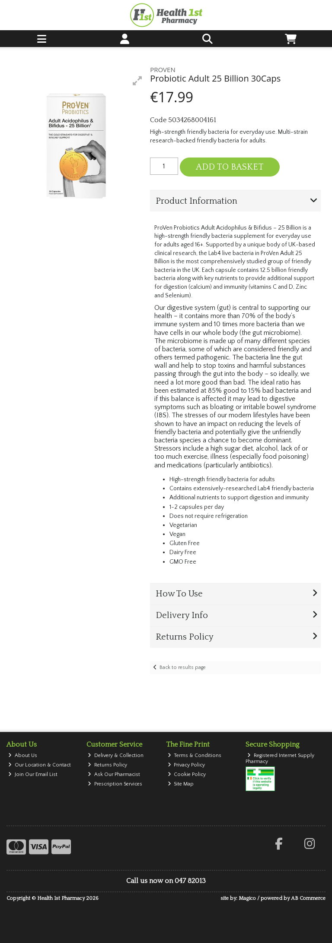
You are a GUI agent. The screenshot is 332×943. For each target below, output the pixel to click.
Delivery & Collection (116, 755)
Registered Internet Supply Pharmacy (280, 758)
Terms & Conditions (195, 755)
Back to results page (183, 667)
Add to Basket (230, 167)
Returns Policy (107, 765)
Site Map (181, 784)
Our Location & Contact (39, 765)
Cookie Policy (187, 774)
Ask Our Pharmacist (114, 774)
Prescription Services (115, 784)
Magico (247, 898)
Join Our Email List (32, 774)
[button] (137, 81)
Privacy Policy (186, 765)
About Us (22, 755)
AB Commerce (308, 898)
